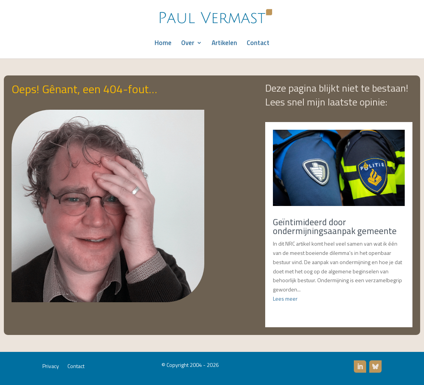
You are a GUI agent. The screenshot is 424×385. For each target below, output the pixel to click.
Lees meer (285, 299)
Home (163, 44)
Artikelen (224, 44)
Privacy (50, 366)
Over (187, 44)
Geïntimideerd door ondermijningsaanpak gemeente (335, 226)
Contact (258, 44)
